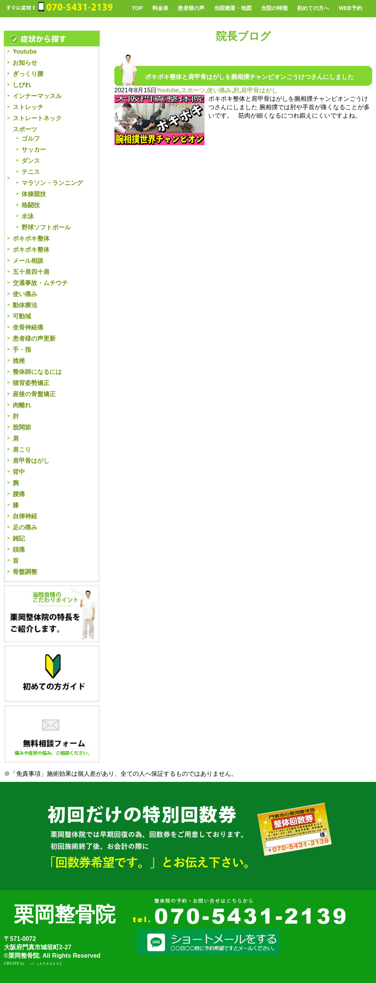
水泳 (27, 216)
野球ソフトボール (46, 227)
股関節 (22, 427)
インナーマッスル (37, 96)
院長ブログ (243, 36)
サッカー (33, 149)
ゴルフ (30, 138)
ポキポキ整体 (31, 249)
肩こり (22, 449)
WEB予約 (350, 8)
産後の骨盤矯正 (34, 394)
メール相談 (28, 260)
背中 (19, 472)
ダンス (30, 160)
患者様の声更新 (34, 338)
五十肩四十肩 (31, 272)
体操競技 (33, 194)
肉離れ (22, 405)
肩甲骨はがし (31, 460)
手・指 (22, 349)
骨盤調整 (25, 572)
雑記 (19, 538)
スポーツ (25, 129)
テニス (30, 172)
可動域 (22, 316)
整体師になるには (37, 372)
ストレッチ (28, 107)
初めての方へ (313, 8)
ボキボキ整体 (31, 238)
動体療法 (25, 305)
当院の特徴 (274, 8)
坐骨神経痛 (28, 327)
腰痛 (19, 494)
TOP (137, 8)
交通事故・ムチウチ (40, 283)
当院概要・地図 (233, 8)
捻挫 (19, 360)
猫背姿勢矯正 (31, 383)
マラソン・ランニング (52, 183)
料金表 (160, 8)
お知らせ (25, 62)
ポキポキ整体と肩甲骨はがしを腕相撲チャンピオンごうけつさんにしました (249, 77)
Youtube (25, 51)
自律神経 (25, 516)
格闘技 (30, 205)
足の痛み (25, 527)
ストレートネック (37, 118)
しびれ (22, 85)
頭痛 (19, 549)
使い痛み (25, 294)
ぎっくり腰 (28, 73)
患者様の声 (191, 8)
